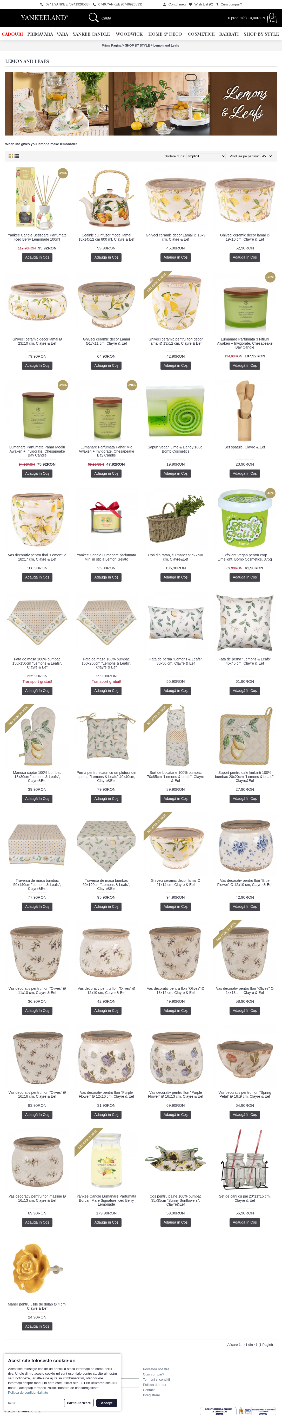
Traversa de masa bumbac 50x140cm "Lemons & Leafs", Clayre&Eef (37, 884)
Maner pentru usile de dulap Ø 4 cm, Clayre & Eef (37, 1306)
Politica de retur (154, 1385)
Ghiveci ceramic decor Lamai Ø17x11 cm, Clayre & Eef (106, 341)
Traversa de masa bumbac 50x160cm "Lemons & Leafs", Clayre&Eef (106, 884)
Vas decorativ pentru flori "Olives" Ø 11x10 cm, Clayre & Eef (37, 990)
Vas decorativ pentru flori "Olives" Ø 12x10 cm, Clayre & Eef (106, 990)
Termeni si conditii (156, 1379)
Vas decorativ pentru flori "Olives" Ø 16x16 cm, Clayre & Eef (37, 1094)
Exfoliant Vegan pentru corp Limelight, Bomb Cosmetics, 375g (245, 557)
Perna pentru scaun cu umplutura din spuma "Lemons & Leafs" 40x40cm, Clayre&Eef (106, 776)
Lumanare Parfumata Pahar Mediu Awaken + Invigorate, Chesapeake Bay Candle (37, 451)
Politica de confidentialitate (28, 1392)
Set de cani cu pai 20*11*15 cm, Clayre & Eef (245, 1198)
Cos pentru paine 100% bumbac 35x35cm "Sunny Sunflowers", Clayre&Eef (176, 1200)
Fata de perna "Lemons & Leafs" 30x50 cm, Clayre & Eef (175, 661)
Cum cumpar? (153, 1374)
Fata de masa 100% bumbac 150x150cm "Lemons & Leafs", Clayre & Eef (37, 663)
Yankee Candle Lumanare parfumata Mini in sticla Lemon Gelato (106, 557)
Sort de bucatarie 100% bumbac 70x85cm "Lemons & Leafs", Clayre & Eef (175, 776)
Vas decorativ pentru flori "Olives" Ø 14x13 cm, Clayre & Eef (244, 990)
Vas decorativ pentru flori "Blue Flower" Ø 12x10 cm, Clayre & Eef (244, 882)
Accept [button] (106, 1403)
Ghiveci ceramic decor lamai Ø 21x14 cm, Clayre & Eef (175, 882)
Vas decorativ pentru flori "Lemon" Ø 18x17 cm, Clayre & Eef (37, 557)
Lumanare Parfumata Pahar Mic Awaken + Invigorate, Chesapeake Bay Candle (106, 451)
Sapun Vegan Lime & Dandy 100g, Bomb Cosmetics (176, 449)
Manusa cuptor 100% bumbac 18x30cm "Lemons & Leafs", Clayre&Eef (37, 776)
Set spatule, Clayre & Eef (245, 447)
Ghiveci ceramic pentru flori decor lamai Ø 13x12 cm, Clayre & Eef (176, 341)
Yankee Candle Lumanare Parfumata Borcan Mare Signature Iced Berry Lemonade (106, 1200)
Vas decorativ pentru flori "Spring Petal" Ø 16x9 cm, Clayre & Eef (244, 1094)
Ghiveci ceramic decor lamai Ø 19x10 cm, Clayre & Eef (245, 237)
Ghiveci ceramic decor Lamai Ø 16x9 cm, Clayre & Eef (175, 237)
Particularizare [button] (79, 1403)
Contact (149, 1390)
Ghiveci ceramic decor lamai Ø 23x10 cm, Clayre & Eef (37, 341)
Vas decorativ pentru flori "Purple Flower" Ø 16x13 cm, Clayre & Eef (175, 1094)
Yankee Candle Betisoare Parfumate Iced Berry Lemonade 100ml (37, 237)
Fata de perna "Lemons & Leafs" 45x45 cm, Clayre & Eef (245, 661)
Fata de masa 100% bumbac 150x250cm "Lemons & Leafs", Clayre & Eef (106, 663)
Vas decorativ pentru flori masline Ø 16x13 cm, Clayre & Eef (37, 1198)
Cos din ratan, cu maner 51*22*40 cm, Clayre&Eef (175, 557)
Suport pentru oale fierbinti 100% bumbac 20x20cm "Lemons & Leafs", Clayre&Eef (244, 776)
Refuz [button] (12, 1403)
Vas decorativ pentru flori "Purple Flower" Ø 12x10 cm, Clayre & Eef (106, 1094)
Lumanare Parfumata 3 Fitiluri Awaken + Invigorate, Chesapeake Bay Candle (244, 343)
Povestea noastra (156, 1369)
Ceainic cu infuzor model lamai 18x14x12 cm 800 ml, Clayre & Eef (106, 237)
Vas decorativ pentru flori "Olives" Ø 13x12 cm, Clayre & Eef (175, 990)
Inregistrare (151, 1395)
